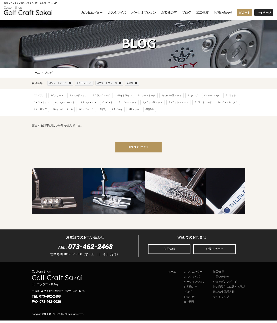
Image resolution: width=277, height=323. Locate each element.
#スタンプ (193, 95)
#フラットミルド (203, 102)
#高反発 (149, 109)
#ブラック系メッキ (152, 102)
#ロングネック (86, 109)
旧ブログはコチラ (138, 149)
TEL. (85, 250)
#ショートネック (146, 95)
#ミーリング (40, 109)
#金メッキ (117, 109)
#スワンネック (41, 102)
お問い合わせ (214, 251)
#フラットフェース (178, 102)
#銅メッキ (134, 109)
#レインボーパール (63, 109)
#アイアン (39, 95)
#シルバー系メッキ (171, 95)
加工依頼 (169, 251)
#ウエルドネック (78, 95)
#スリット (230, 95)
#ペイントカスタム (228, 102)
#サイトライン (124, 95)
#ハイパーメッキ (128, 102)
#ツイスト (107, 102)
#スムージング (211, 95)
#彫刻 (103, 109)
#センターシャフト (65, 102)
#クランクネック (102, 95)
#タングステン (88, 102)
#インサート (57, 95)
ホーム (36, 72)
